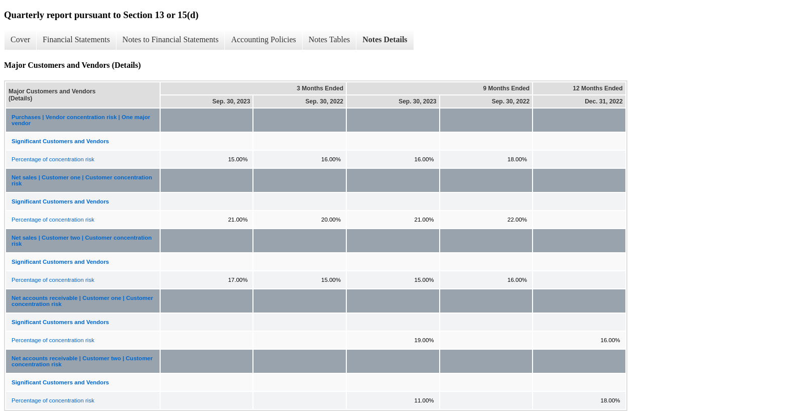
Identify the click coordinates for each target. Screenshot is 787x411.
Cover (20, 39)
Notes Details (384, 39)
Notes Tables (329, 39)
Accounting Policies (263, 39)
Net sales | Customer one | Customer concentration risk (82, 180)
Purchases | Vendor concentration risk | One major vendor (81, 120)
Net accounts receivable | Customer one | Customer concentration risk (82, 301)
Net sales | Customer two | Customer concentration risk (82, 241)
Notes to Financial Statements (170, 39)
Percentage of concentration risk (53, 159)
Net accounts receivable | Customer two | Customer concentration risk (82, 361)
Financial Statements (76, 39)
